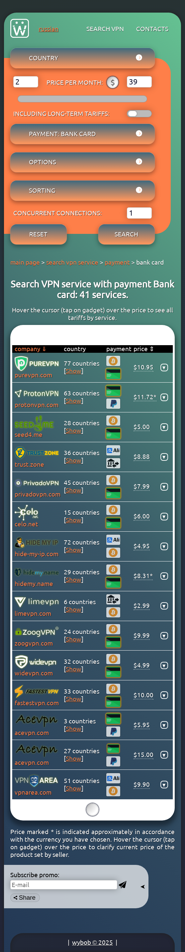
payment (117, 262)
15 (92, 809)
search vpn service (72, 262)
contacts (152, 28)
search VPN (105, 28)
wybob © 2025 (92, 942)
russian (48, 28)
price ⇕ (144, 348)
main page (25, 262)
